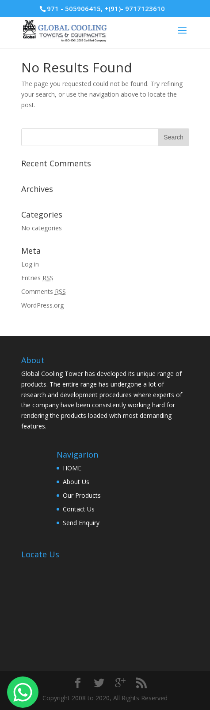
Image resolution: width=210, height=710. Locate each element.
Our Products (82, 495)
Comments (43, 291)
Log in (30, 264)
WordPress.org (42, 305)
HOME (72, 468)
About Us (76, 481)
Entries (37, 278)
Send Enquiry (81, 522)
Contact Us (79, 509)
